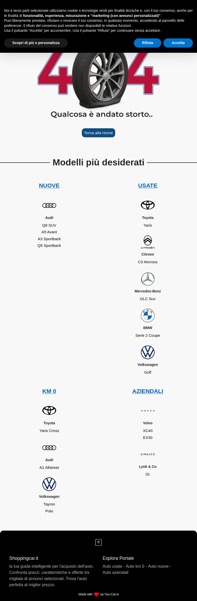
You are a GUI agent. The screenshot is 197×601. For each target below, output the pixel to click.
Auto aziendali (116, 572)
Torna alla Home (98, 133)
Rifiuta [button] (147, 43)
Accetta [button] (178, 43)
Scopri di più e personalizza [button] (36, 43)
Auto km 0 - (136, 566)
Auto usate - (114, 566)
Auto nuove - (159, 566)
